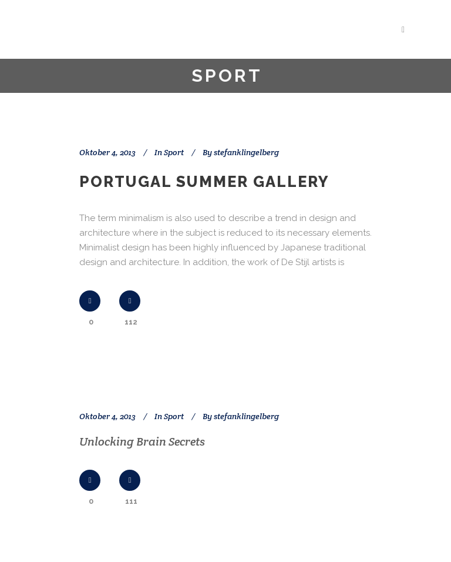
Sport (174, 152)
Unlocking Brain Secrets (142, 441)
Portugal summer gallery (204, 181)
